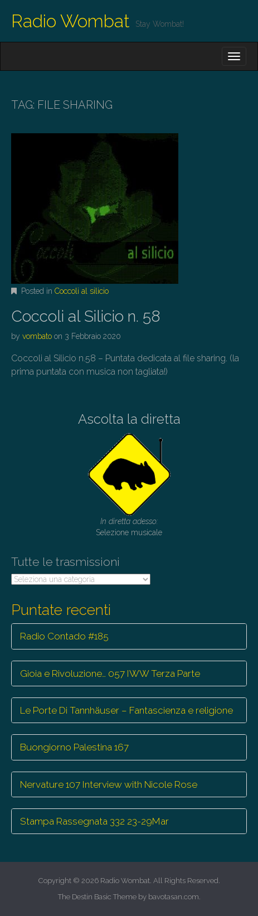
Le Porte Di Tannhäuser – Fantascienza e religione (126, 710)
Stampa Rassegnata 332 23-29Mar (94, 821)
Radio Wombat (70, 21)
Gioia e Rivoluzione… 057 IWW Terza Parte (110, 673)
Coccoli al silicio (82, 291)
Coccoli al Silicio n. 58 (85, 316)
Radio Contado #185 (64, 636)
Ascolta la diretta (129, 419)
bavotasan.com (173, 897)
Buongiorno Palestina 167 (74, 747)
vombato (37, 336)
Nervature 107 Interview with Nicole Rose (108, 784)
